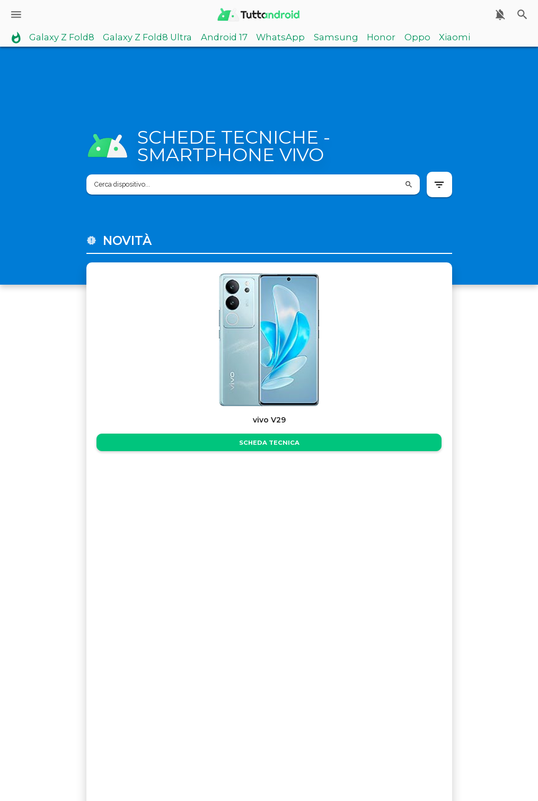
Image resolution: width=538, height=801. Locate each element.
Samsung (336, 37)
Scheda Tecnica (269, 442)
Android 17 (224, 37)
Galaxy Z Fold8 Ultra (147, 37)
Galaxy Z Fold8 (61, 37)
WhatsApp (280, 37)
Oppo (417, 37)
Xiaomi (454, 37)
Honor (381, 37)
